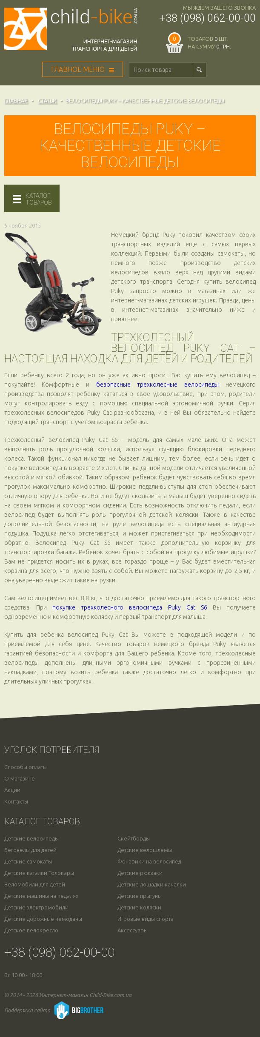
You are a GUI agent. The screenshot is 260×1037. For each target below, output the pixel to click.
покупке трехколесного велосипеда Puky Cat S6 (129, 607)
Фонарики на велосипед (149, 861)
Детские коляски (139, 907)
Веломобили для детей (34, 884)
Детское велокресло (31, 930)
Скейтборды (133, 838)
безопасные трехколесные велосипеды (157, 384)
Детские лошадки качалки (151, 884)
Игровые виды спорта (145, 919)
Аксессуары (132, 930)
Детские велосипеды (31, 838)
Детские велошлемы (144, 850)
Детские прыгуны (139, 896)
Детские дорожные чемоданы (43, 919)
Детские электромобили (36, 907)
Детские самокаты (28, 861)
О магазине (19, 778)
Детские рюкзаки (140, 873)
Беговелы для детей (30, 850)
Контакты (16, 801)
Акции (12, 790)
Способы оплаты (25, 767)
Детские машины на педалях (41, 896)
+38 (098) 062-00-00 (207, 18)
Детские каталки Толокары (39, 873)
